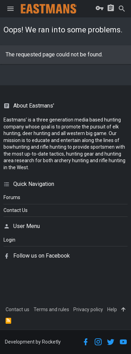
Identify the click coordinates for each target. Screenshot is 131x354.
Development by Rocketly (33, 342)
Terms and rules (51, 309)
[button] (10, 9)
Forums (11, 197)
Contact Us (15, 210)
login (9, 240)
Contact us (17, 309)
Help (112, 309)
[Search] (122, 8)
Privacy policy (88, 309)
